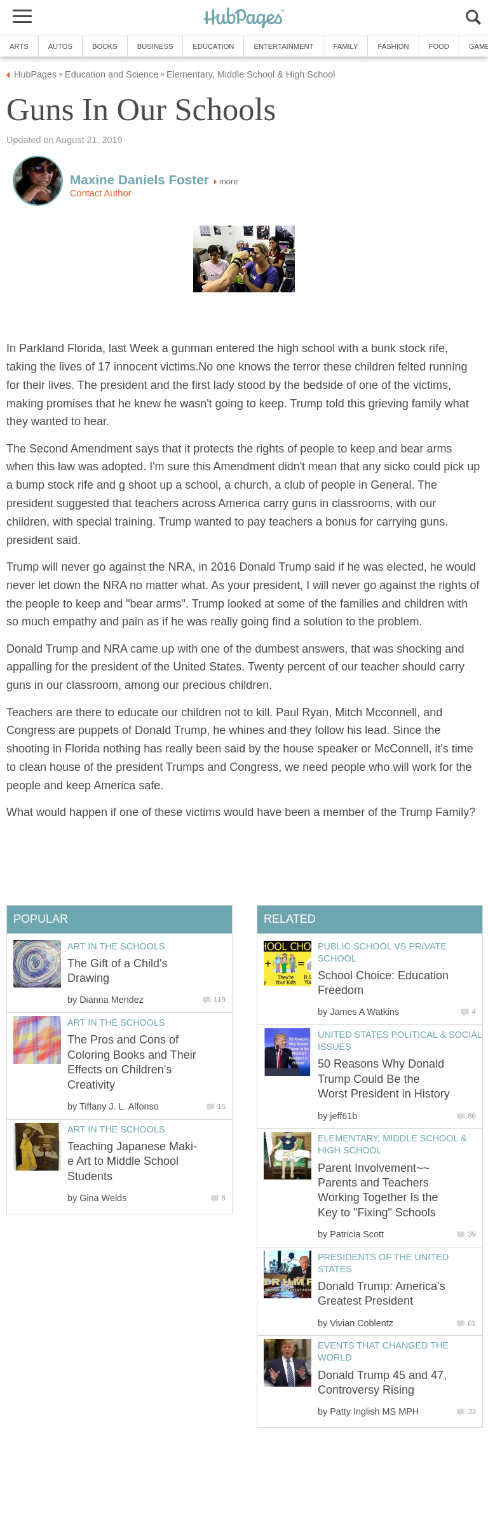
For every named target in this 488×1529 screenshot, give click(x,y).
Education (213, 46)
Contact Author (100, 193)
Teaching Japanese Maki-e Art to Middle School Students (132, 1161)
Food (439, 46)
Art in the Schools (116, 946)
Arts (19, 46)
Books (105, 46)
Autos (60, 46)
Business (155, 46)
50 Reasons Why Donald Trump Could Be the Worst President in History (384, 1078)
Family (345, 46)
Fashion (393, 46)
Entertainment (283, 46)
